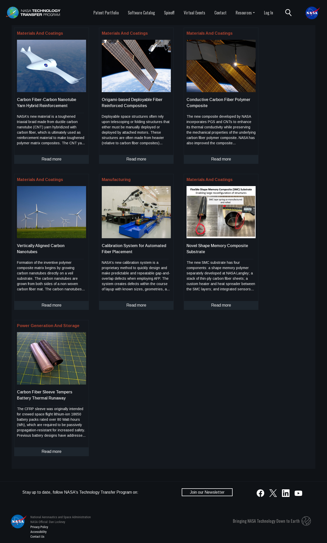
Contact (220, 13)
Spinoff (169, 13)
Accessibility (38, 532)
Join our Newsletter (207, 492)
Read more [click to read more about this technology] (52, 159)
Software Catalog (141, 13)
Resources (244, 13)
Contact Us (37, 536)
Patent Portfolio (106, 13)
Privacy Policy (39, 527)
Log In (268, 13)
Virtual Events (194, 13)
